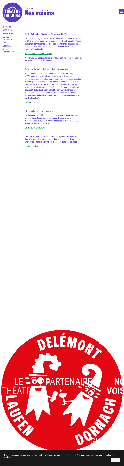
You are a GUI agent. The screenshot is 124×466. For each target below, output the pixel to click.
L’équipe (62, 262)
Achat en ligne (47, 124)
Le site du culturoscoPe (34, 146)
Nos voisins (8, 34)
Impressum (7, 46)
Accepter (115, 460)
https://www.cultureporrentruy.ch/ (38, 53)
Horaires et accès (88, 119)
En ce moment (94, 197)
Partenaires (7, 30)
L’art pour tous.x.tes (45, 197)
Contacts (7, 43)
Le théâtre (7, 27)
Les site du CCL (31, 102)
